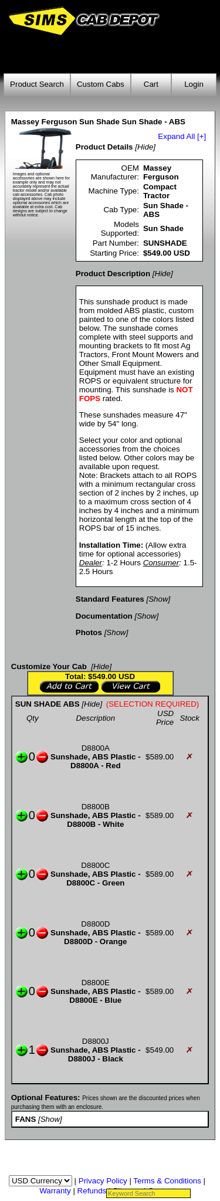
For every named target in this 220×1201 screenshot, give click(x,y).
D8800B (96, 806)
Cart (151, 84)
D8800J (95, 1041)
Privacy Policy (103, 1180)
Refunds (92, 1190)
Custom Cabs (100, 84)
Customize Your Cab (49, 666)
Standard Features (110, 599)
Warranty (55, 1190)
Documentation (104, 616)
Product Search (37, 84)
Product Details (104, 147)
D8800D (95, 924)
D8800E (96, 982)
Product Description (113, 273)
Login (194, 84)
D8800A (96, 748)
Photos (89, 632)
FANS (25, 1119)
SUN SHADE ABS (47, 704)
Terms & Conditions (167, 1180)
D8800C (95, 865)
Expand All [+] (182, 136)
